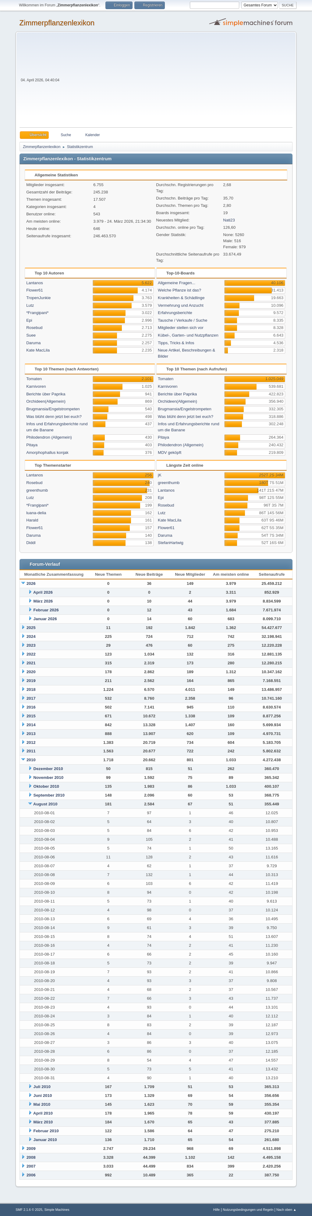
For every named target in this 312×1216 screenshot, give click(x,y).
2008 (31, 1157)
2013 (31, 733)
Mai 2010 (42, 1104)
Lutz (30, 305)
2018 (31, 689)
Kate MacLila (38, 350)
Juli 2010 (42, 1086)
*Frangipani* (37, 312)
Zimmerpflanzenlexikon (56, 23)
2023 (31, 645)
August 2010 (45, 804)
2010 (31, 760)
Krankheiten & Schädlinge (181, 297)
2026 (31, 583)
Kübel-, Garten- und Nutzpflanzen (188, 335)
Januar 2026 (45, 619)
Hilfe (216, 1209)
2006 (31, 1175)
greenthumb (37, 490)
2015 (31, 716)
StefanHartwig (170, 542)
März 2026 (43, 601)
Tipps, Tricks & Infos (176, 343)
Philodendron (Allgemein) (49, 437)
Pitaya (31, 445)
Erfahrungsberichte (175, 312)
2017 (31, 698)
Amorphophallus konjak (47, 452)
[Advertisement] (176, 81)
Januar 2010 (45, 1139)
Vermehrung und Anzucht (181, 305)
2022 (31, 654)
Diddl (30, 542)
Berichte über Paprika (45, 394)
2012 (31, 742)
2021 (31, 663)
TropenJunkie (38, 297)
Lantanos (34, 283)
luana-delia (36, 513)
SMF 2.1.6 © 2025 (29, 1209)
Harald (32, 520)
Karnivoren (36, 386)
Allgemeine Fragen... (176, 283)
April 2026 (43, 592)
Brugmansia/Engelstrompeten (53, 409)
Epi (29, 320)
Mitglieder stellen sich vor (181, 327)
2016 (31, 707)
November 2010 (49, 777)
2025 (31, 627)
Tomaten (34, 378)
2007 (31, 1166)
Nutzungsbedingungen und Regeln (248, 1209)
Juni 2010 (43, 1095)
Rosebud (34, 327)
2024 (31, 636)
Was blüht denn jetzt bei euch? (54, 416)
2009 (31, 1148)
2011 (31, 751)
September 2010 (49, 795)
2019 (31, 680)
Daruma (33, 343)
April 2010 (43, 1113)
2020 (31, 672)
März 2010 (43, 1122)
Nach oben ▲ (286, 1209)
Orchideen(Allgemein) (46, 401)
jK (159, 475)
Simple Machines (56, 1209)
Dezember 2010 (48, 768)
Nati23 (229, 220)
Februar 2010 (46, 1131)
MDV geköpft (169, 452)
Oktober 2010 (46, 786)
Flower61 (34, 290)
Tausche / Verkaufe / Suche (182, 320)
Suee (31, 335)
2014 (31, 725)
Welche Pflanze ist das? (179, 290)
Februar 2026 (46, 610)
